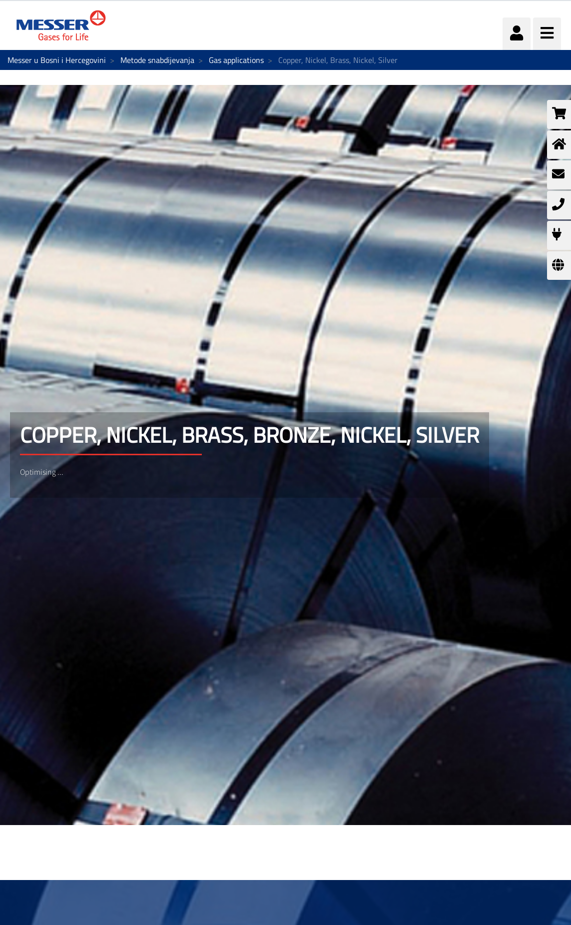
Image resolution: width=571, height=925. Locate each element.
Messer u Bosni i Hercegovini (56, 60)
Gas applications (236, 60)
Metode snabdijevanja (157, 60)
